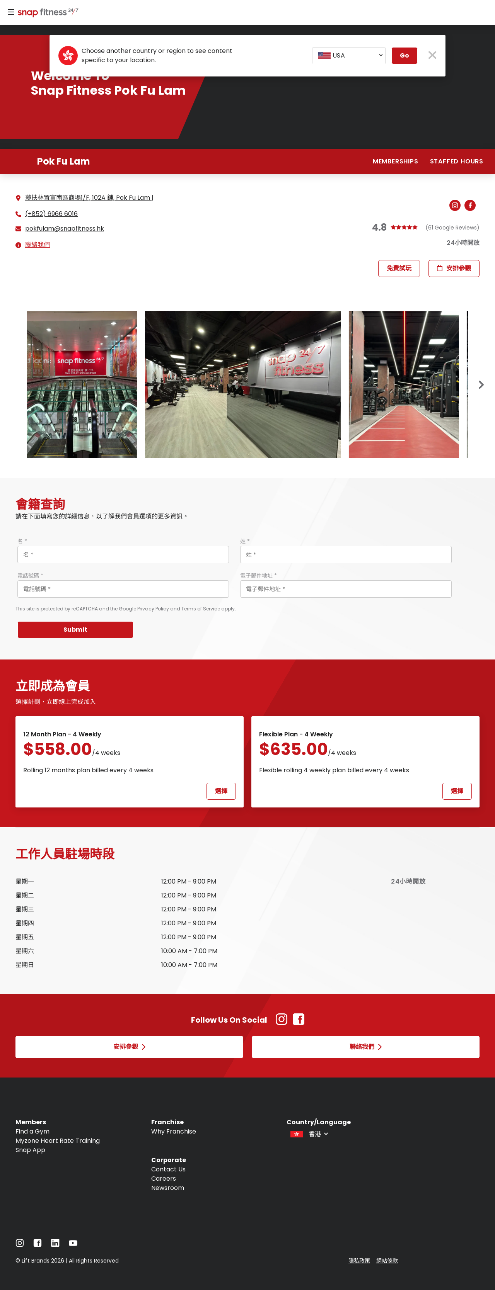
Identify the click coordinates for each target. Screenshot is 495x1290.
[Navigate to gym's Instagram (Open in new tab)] (456, 206)
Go (404, 55)
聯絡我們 (37, 244)
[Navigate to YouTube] (73, 1245)
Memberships (395, 161)
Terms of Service (200, 608)
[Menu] (11, 12)
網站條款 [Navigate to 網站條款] (387, 1261)
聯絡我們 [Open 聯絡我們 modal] (366, 1046)
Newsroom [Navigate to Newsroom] (167, 1187)
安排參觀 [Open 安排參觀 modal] (129, 1046)
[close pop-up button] (432, 55)
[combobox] (348, 56)
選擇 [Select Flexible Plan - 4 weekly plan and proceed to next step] (457, 791)
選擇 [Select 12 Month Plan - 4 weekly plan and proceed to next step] (221, 791)
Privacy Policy (153, 608)
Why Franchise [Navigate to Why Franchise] (173, 1131)
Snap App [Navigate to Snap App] (30, 1150)
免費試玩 (399, 268)
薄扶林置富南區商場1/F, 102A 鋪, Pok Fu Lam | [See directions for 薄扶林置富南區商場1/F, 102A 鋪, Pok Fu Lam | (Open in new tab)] (89, 197)
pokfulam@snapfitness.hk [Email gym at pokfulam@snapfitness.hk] (64, 229)
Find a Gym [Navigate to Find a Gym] (32, 1131)
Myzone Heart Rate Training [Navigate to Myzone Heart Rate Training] (57, 1140)
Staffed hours (456, 161)
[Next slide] (481, 384)
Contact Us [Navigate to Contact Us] (168, 1169)
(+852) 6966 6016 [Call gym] (51, 214)
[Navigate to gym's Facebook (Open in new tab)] (472, 206)
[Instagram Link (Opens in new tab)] (281, 1023)
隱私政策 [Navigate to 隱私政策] (359, 1261)
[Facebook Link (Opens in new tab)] (298, 1023)
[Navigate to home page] (47, 13)
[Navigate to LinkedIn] (55, 1244)
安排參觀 (454, 268)
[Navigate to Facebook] (37, 1245)
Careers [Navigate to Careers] (163, 1178)
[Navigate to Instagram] (19, 1245)
